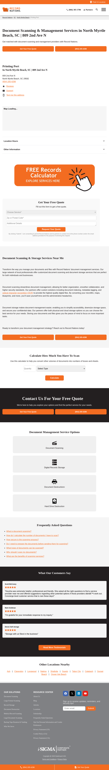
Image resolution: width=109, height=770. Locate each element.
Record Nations (7, 17)
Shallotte (54, 671)
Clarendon (18, 671)
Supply (65, 671)
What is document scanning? (18, 531)
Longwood (31, 671)
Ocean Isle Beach (58, 674)
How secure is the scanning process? (22, 540)
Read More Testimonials (54, 647)
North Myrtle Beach (23, 17)
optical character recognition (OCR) (17, 293)
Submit (91, 708)
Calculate (54, 378)
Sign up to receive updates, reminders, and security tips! (81, 702)
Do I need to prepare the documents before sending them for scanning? (37, 544)
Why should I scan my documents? (21, 552)
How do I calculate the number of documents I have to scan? (32, 535)
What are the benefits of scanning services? (25, 556)
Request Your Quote (51, 229)
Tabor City (76, 671)
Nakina (43, 671)
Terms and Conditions (49, 759)
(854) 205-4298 (9, 82)
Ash (8, 671)
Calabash (89, 671)
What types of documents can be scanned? (25, 548)
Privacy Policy (62, 759)
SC (15, 17)
